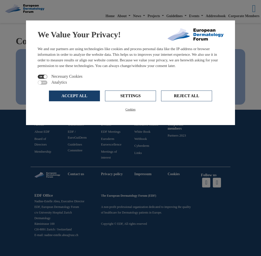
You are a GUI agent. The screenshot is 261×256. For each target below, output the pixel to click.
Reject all (186, 96)
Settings (130, 96)
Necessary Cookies (66, 76)
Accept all (74, 96)
